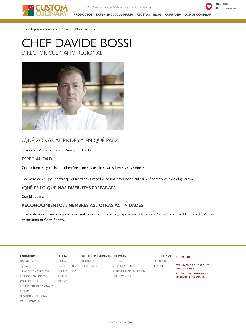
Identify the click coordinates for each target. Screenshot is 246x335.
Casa (24, 28)
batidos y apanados (33, 276)
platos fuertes (67, 266)
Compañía (173, 14)
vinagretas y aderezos (34, 271)
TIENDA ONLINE (159, 266)
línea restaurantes (32, 261)
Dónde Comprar (198, 14)
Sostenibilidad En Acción (128, 271)
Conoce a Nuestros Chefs (78, 28)
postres (62, 281)
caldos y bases (29, 301)
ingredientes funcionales (37, 286)
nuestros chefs (90, 266)
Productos (83, 14)
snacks (62, 276)
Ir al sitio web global (227, 8)
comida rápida (67, 271)
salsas (24, 266)
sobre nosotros (122, 266)
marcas (117, 261)
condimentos (29, 281)
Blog (157, 14)
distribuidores (159, 261)
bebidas (25, 291)
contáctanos (121, 276)
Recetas (143, 14)
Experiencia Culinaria (114, 14)
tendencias (88, 261)
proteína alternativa (34, 296)
